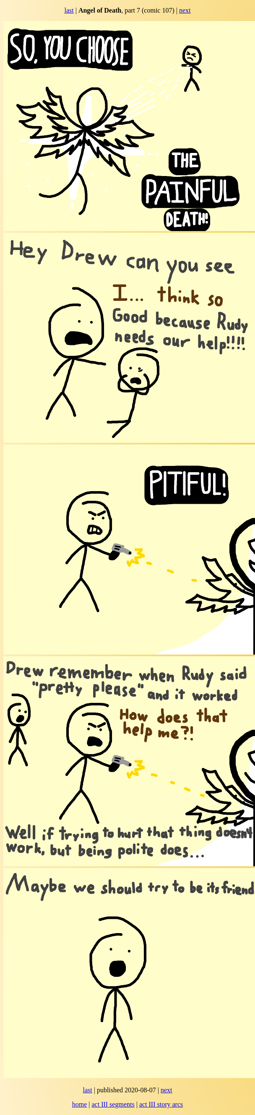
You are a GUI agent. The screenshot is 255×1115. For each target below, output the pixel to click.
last (68, 10)
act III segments (112, 1104)
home (79, 1104)
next (185, 10)
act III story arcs (161, 1104)
